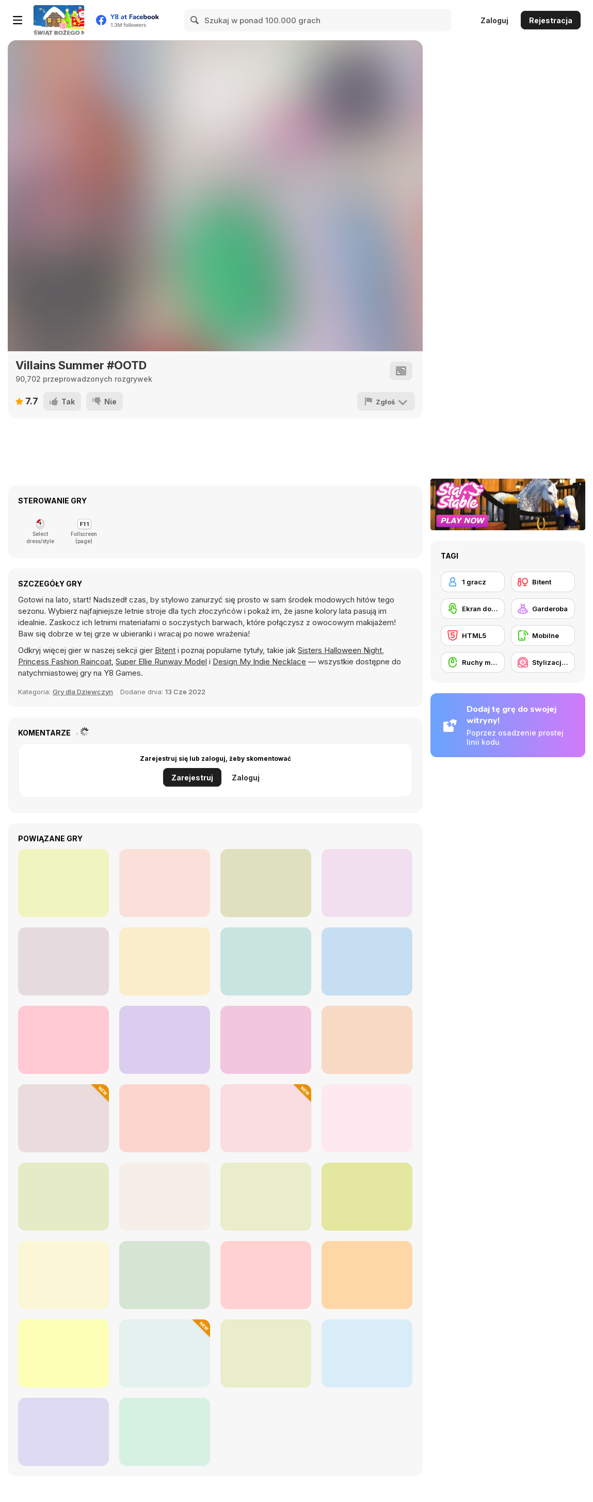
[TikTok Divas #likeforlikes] (367, 1040)
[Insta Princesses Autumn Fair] (265, 961)
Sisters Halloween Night (340, 650)
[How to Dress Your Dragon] (367, 1197)
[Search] (195, 20)
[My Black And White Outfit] (164, 883)
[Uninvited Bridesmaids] (164, 1040)
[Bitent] (543, 582)
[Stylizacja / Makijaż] (543, 662)
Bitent (165, 650)
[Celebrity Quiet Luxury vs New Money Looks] (265, 1275)
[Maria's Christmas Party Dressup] (63, 1118)
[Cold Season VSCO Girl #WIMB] (164, 1432)
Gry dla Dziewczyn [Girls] (83, 692)
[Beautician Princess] (63, 1432)
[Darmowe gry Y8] (59, 20)
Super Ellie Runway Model (161, 661)
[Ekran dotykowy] (473, 608)
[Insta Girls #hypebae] (63, 961)
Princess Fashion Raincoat (64, 661)
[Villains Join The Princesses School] (265, 1040)
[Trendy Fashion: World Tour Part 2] (63, 1197)
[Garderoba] (543, 608)
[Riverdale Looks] (265, 883)
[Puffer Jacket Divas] (63, 1040)
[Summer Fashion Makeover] (63, 1275)
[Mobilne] (543, 635)
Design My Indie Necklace (259, 661)
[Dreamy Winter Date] (164, 1275)
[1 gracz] (473, 582)
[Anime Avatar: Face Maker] (63, 1353)
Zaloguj (494, 20)
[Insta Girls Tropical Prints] (164, 961)
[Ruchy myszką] (473, 662)
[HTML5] (473, 635)
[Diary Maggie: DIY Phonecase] (367, 1353)
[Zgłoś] (386, 401)
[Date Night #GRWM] (164, 1118)
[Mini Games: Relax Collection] (164, 1197)
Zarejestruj (192, 777)
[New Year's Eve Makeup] (164, 1353)
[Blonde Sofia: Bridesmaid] (265, 1353)
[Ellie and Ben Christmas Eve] (265, 1118)
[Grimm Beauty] (367, 1275)
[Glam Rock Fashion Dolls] (63, 883)
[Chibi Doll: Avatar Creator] (367, 1118)
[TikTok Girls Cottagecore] (367, 883)
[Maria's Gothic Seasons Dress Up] (265, 1197)
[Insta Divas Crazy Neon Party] (367, 961)
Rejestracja (550, 20)
